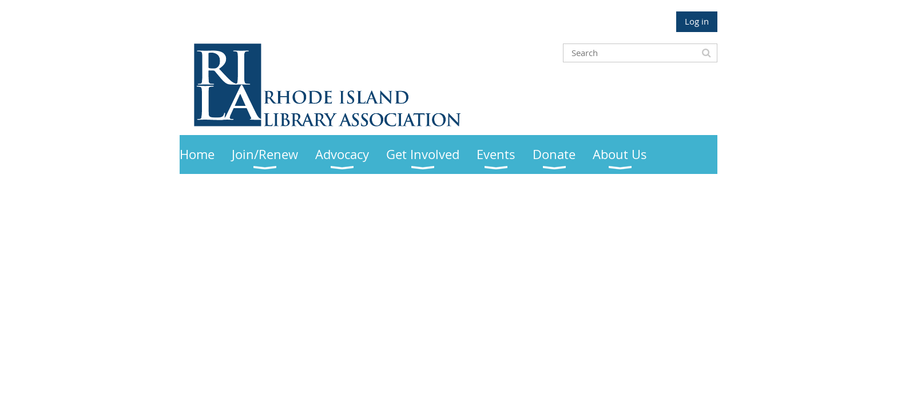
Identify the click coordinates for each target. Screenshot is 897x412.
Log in (697, 21)
